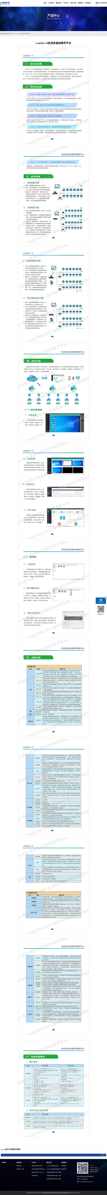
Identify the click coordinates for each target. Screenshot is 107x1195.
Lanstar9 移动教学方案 (52, 1165)
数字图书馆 (35, 1175)
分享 (102, 1155)
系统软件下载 (20, 1169)
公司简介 (51, 3)
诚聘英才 (81, 3)
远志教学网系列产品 (25, 33)
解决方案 (73, 3)
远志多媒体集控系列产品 (38, 1169)
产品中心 (66, 3)
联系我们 (88, 3)
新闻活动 (58, 3)
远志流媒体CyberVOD (37, 1172)
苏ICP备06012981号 (75, 1192)
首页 (45, 3)
